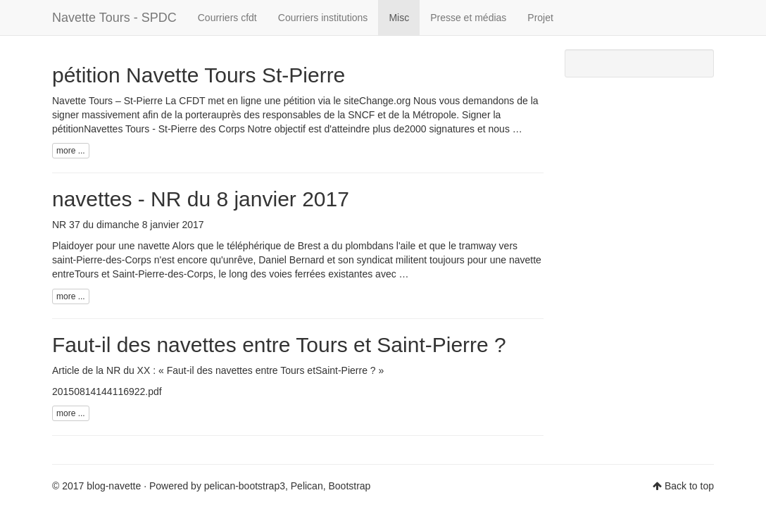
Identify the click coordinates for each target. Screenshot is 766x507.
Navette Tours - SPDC (114, 18)
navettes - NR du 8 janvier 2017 (200, 199)
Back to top (689, 486)
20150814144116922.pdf (107, 391)
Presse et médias (468, 17)
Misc (399, 17)
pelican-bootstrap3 (244, 486)
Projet (540, 17)
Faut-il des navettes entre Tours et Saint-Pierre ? (279, 344)
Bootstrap (349, 486)
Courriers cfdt (227, 17)
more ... (70, 151)
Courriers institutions (323, 17)
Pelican (307, 486)
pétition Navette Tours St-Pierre (198, 75)
